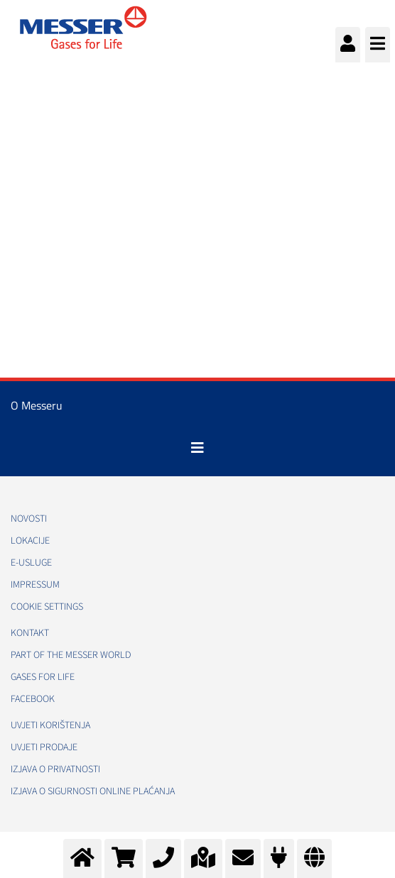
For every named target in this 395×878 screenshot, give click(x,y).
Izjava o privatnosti (55, 769)
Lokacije (30, 541)
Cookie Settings (47, 607)
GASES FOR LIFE (43, 677)
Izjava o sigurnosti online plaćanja (93, 791)
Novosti (29, 519)
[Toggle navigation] (197, 448)
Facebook (33, 699)
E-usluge (31, 563)
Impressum (35, 585)
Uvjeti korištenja (50, 725)
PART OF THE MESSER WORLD (71, 655)
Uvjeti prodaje (44, 747)
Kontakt (30, 633)
